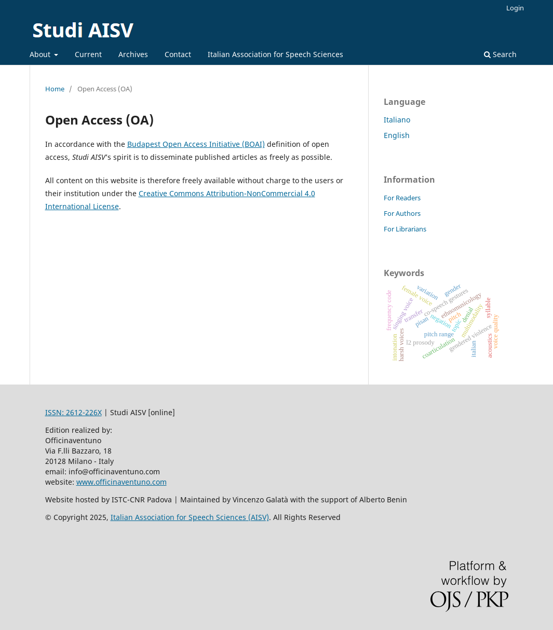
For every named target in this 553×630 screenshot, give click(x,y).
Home (54, 88)
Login (515, 7)
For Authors (402, 213)
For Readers (402, 197)
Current (88, 54)
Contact (178, 54)
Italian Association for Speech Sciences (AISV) (190, 517)
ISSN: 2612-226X (73, 412)
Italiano (397, 120)
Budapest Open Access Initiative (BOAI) (196, 144)
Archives (133, 54)
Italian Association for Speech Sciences (275, 54)
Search (500, 54)
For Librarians (405, 229)
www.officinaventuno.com (121, 482)
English (397, 135)
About (41, 54)
